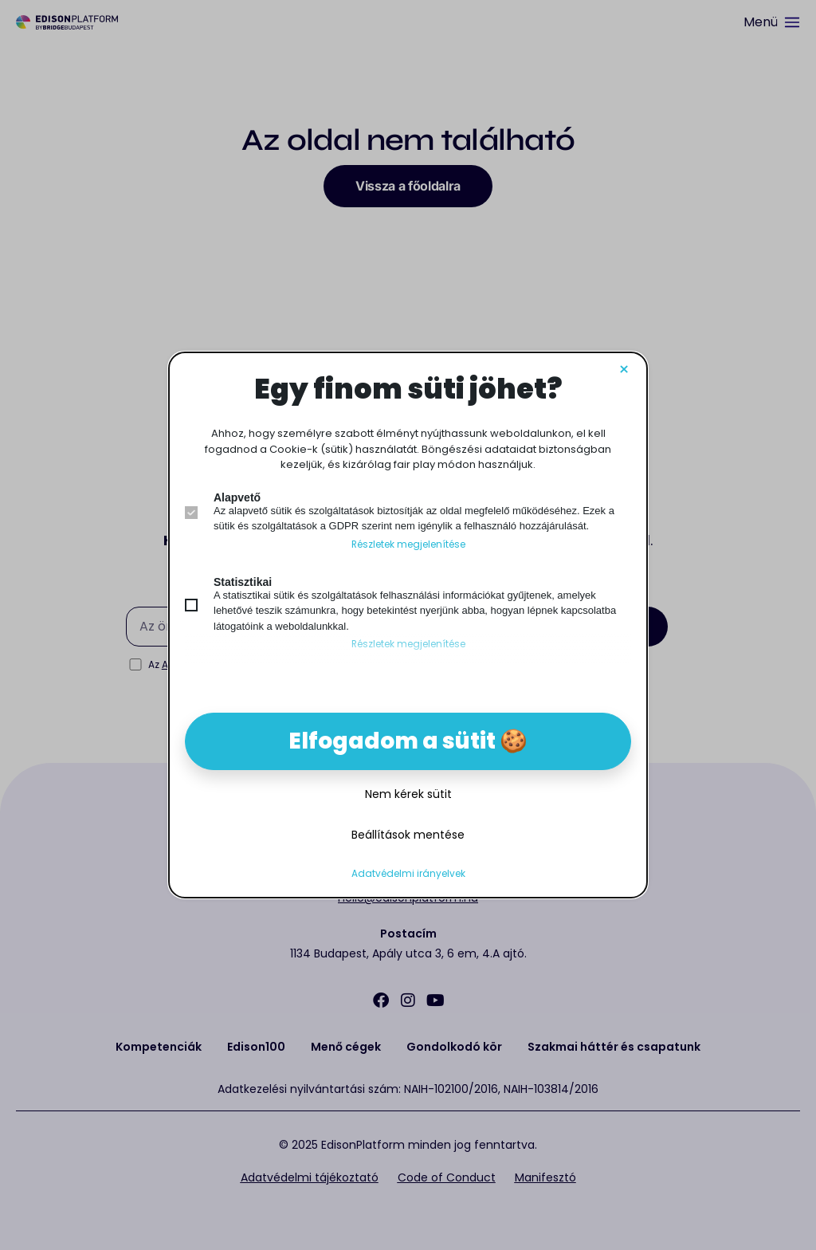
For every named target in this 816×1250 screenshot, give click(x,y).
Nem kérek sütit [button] (408, 794)
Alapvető (237, 497)
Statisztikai (243, 582)
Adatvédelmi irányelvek (408, 873)
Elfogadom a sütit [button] (392, 741)
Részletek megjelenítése (408, 544)
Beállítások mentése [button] (408, 835)
